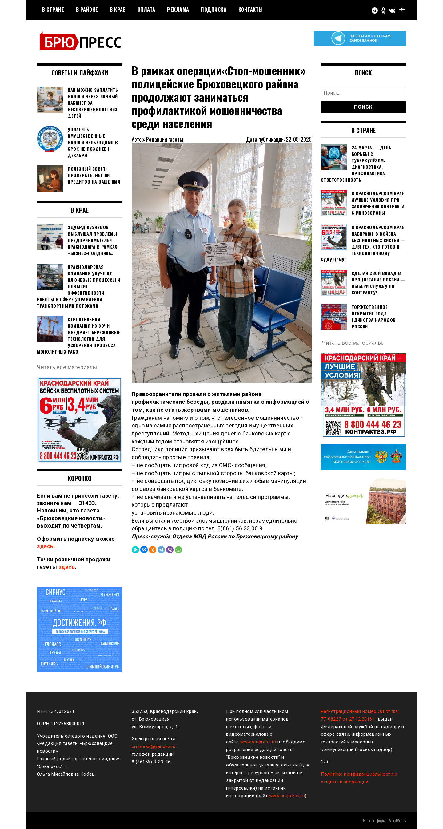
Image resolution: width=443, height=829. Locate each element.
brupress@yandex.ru (154, 746)
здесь (45, 546)
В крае (118, 9)
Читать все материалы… (69, 367)
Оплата (146, 9)
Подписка (213, 9)
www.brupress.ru (258, 742)
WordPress (397, 820)
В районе (87, 9)
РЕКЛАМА (178, 9)
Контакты (250, 9)
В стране (53, 9)
